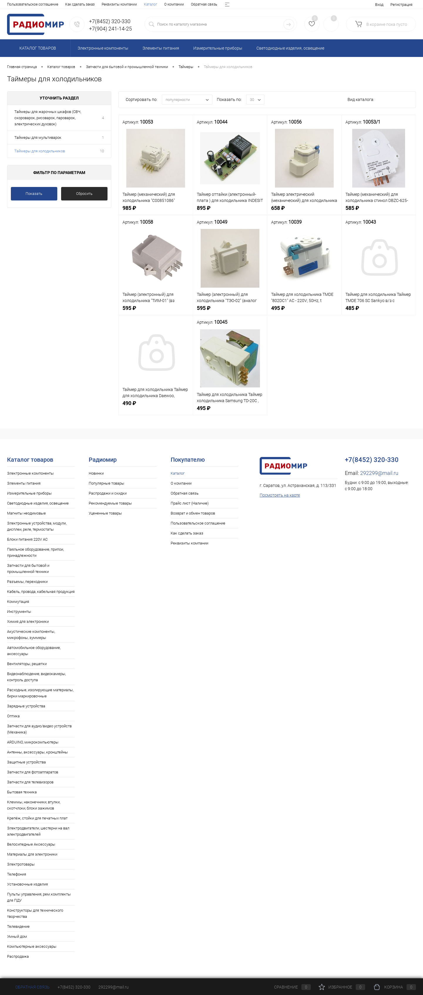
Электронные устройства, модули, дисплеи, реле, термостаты (36, 526)
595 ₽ (155, 311)
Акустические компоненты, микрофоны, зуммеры (31, 634)
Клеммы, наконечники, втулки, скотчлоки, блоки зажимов (33, 805)
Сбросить (84, 193)
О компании (37, 4)
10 (102, 151)
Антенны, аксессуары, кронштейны (37, 752)
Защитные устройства (26, 762)
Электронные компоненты (30, 473)
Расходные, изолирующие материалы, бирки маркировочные (40, 693)
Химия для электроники (28, 621)
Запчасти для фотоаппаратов (32, 772)
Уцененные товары (105, 513)
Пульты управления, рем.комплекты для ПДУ (39, 897)
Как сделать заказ (187, 533)
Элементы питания (24, 483)
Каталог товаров (37, 48)
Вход (379, 4)
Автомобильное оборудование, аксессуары (34, 650)
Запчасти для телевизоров (30, 782)
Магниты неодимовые (26, 513)
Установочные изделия (27, 884)
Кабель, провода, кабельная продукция (41, 591)
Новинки (96, 473)
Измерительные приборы (29, 493)
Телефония (16, 874)
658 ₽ (304, 211)
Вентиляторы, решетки (27, 664)
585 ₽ (378, 211)
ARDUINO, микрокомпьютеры (32, 742)
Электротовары (21, 864)
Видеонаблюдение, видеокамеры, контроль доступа (36, 677)
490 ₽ (155, 406)
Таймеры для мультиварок (37, 137)
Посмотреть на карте (280, 495)
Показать (34, 193)
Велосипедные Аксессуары (31, 844)
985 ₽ (155, 211)
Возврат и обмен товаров (151, 4)
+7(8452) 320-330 (74, 987)
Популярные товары (106, 483)
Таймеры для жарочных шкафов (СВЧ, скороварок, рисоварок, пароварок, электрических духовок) (47, 117)
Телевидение (18, 926)
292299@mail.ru (379, 473)
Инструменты (19, 611)
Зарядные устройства (26, 706)
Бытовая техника (22, 792)
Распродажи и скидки (108, 493)
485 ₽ (378, 311)
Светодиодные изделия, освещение (38, 503)
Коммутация (18, 601)
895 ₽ (230, 211)
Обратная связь (67, 4)
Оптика (13, 716)
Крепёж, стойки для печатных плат (37, 818)
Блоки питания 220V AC (27, 539)
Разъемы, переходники (27, 581)
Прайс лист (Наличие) (105, 4)
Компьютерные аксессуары (31, 946)
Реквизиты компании (189, 543)
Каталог (13, 4)
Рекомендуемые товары (110, 503)
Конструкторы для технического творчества (35, 913)
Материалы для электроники (32, 854)
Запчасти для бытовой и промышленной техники (28, 568)
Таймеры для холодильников (39, 151)
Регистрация (401, 4)
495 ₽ (304, 311)
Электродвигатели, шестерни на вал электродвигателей (38, 831)
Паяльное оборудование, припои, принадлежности (35, 552)
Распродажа (18, 956)
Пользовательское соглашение (198, 523)
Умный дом (17, 936)
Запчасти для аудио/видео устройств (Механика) (39, 729)
